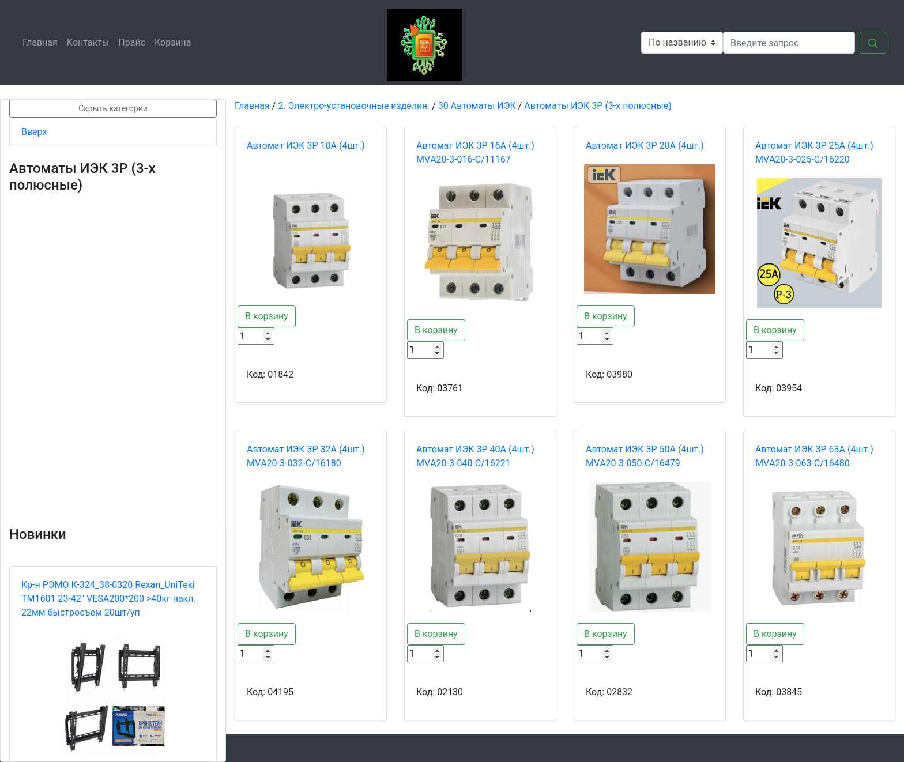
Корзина (175, 42)
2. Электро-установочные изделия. (354, 105)
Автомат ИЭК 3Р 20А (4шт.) (645, 145)
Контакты (90, 42)
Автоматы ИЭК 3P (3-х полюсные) (597, 105)
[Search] (789, 43)
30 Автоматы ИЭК (477, 105)
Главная (42, 42)
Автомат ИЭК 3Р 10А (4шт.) (306, 145)
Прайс (134, 42)
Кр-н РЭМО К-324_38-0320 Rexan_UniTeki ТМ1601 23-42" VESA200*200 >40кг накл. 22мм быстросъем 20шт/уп (108, 598)
